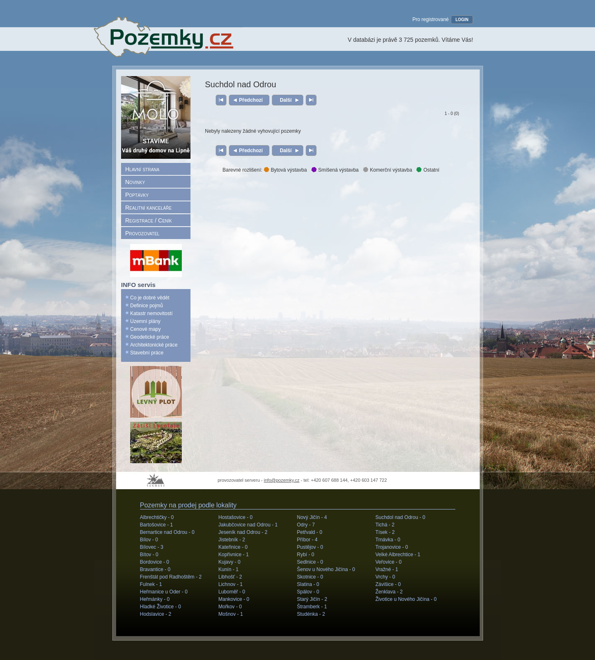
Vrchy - (385, 577)
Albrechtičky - (157, 517)
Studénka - (311, 614)
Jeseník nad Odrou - (243, 532)
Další (285, 100)
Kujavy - (229, 562)
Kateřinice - (233, 547)
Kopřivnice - (234, 554)
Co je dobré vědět (149, 298)
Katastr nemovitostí (151, 313)
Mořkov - (230, 607)
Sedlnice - (310, 562)
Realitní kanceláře (148, 207)
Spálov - (308, 592)
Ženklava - (389, 592)
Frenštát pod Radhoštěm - (171, 577)
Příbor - (307, 540)
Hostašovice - (236, 517)
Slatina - (308, 584)
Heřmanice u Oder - (164, 592)
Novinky (135, 182)
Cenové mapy (145, 329)
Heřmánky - (155, 599)
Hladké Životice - (160, 607)
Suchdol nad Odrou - (401, 517)
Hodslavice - (155, 614)
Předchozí (251, 100)
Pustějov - (310, 547)
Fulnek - (151, 584)
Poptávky (137, 194)
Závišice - (388, 584)
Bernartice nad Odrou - (167, 532)
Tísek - (385, 532)
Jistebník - (232, 540)
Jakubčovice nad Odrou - (248, 525)
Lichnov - (231, 584)
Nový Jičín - (312, 517)
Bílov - (149, 540)
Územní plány (145, 321)
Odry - (306, 525)
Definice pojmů (146, 305)
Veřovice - (389, 562)
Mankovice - (234, 599)
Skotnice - (310, 577)
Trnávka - (388, 540)
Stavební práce (147, 353)
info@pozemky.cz (282, 480)
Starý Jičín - (312, 599)
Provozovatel (142, 233)
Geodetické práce (149, 337)
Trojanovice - (392, 547)
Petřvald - (309, 532)
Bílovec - (152, 547)
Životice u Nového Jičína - (406, 599)
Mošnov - (231, 614)
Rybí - (305, 554)
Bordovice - (154, 562)
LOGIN (462, 19)
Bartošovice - (156, 525)
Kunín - (229, 569)
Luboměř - (232, 592)
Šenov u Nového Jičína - (326, 569)
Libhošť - (230, 577)
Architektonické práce (154, 345)
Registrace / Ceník (148, 220)
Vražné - (387, 569)
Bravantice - (155, 569)
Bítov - (149, 554)
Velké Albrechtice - (398, 554)
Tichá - (385, 525)
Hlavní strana (142, 169)
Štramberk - (312, 607)
